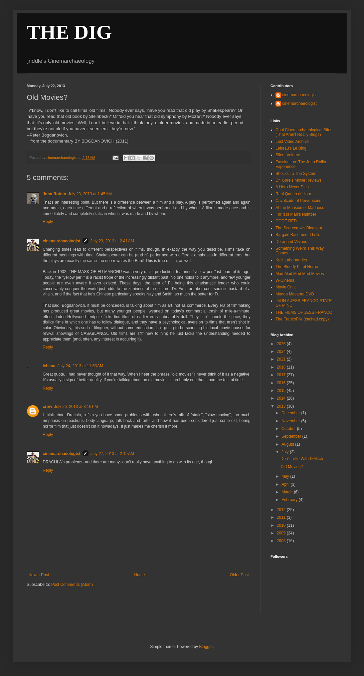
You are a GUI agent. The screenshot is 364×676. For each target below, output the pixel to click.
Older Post (239, 575)
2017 (282, 375)
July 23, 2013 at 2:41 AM (112, 241)
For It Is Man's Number (296, 214)
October (289, 428)
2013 (282, 406)
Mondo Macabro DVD (295, 294)
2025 (282, 344)
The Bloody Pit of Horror (297, 266)
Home (139, 575)
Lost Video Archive (292, 141)
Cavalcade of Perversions (298, 200)
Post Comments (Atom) (72, 584)
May (286, 476)
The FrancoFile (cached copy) (302, 319)
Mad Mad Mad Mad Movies (300, 273)
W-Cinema (285, 280)
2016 (282, 383)
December (291, 413)
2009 (282, 533)
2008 (282, 540)
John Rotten (54, 194)
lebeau (49, 366)
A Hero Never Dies (292, 187)
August (288, 444)
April (286, 484)
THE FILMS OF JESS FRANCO (304, 312)
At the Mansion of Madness (300, 207)
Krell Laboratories (291, 260)
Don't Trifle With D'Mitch (302, 458)
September (292, 436)
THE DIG (69, 32)
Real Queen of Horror (295, 194)
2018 (282, 367)
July (286, 452)
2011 (282, 517)
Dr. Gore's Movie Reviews (299, 180)
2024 (282, 351)
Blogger (206, 646)
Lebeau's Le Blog (291, 148)
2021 (282, 359)
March (288, 492)
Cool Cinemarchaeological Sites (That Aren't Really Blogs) (304, 132)
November (291, 421)
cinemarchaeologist (61, 241)
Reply (48, 221)
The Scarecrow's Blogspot (299, 228)
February (290, 499)
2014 (282, 398)
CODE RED (286, 221)
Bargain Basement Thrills (298, 234)
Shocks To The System (296, 173)
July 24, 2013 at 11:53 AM (80, 366)
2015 (282, 390)
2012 (282, 509)
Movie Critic (286, 287)
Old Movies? (292, 466)
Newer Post (38, 575)
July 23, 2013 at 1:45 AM (90, 194)
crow (47, 406)
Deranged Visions (291, 241)
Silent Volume (288, 155)
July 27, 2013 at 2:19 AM (112, 453)
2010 (282, 525)
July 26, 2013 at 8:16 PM (76, 406)
